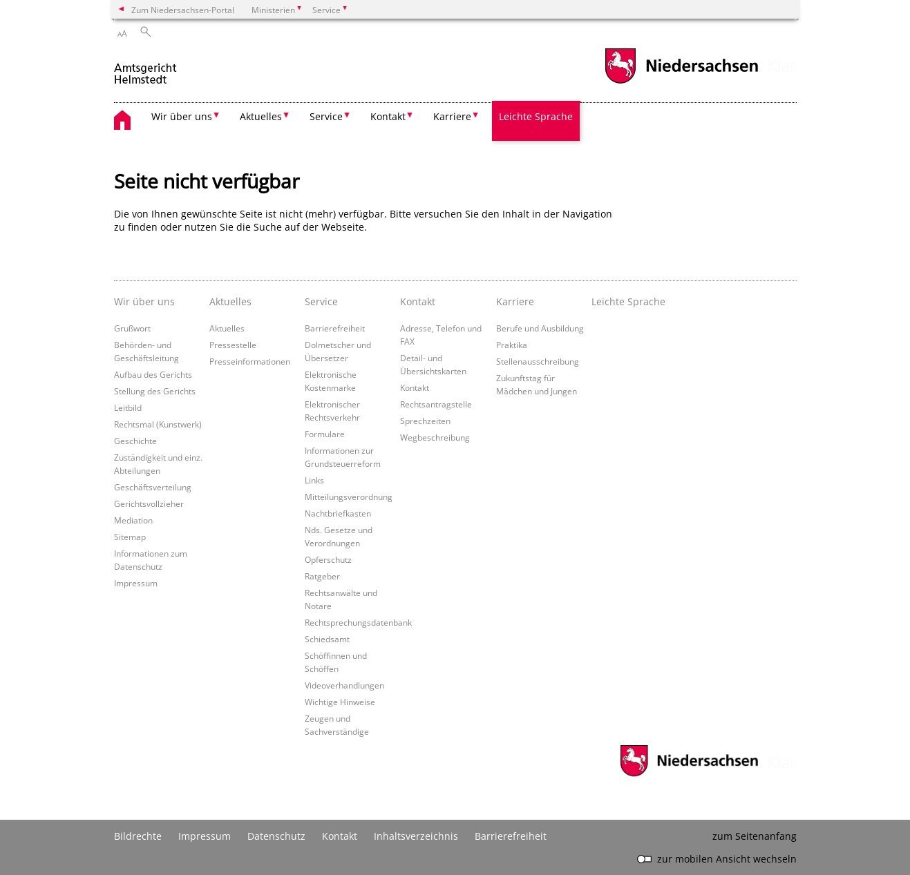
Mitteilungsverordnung (348, 496)
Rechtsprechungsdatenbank (358, 622)
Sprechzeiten (425, 420)
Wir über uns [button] (181, 116)
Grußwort (132, 328)
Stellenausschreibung (537, 361)
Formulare (325, 433)
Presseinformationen (249, 361)
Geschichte (135, 440)
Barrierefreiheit (335, 328)
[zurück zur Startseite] (146, 68)
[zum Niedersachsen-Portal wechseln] (681, 81)
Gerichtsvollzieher (149, 503)
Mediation (133, 520)
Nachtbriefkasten (338, 513)
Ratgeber (322, 575)
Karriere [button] (452, 116)
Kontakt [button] (388, 116)
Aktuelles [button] (261, 116)
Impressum (136, 582)
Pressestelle (232, 344)
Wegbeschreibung (435, 437)
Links (314, 479)
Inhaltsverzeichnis (416, 836)
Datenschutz (276, 836)
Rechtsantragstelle (436, 404)
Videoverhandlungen (344, 685)
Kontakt (414, 387)
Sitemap (130, 536)
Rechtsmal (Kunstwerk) (158, 424)
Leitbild (128, 407)
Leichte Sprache (536, 116)
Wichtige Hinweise (340, 701)
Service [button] (326, 116)
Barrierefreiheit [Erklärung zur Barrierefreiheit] (511, 836)
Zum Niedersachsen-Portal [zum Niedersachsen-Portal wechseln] (182, 9)
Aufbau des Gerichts (153, 374)
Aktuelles (227, 328)
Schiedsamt (327, 638)
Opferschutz (328, 559)
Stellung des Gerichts (155, 390)
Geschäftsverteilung (152, 486)
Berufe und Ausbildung (540, 328)
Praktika (511, 344)
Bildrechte (138, 836)
